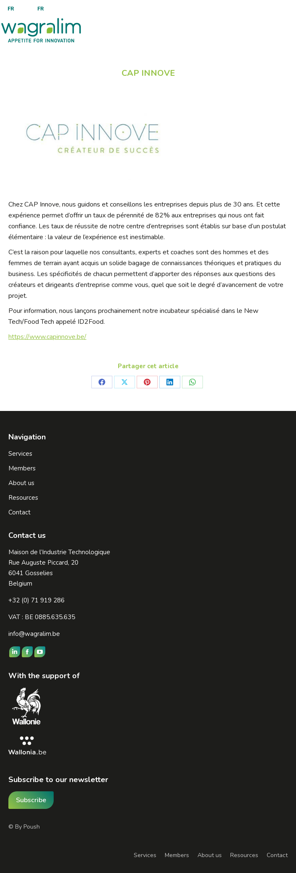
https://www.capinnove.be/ (47, 336)
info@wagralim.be (34, 634)
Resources (244, 855)
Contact (277, 855)
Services (145, 855)
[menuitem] (10, 8)
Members (177, 855)
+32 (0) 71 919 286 (36, 600)
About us (209, 855)
